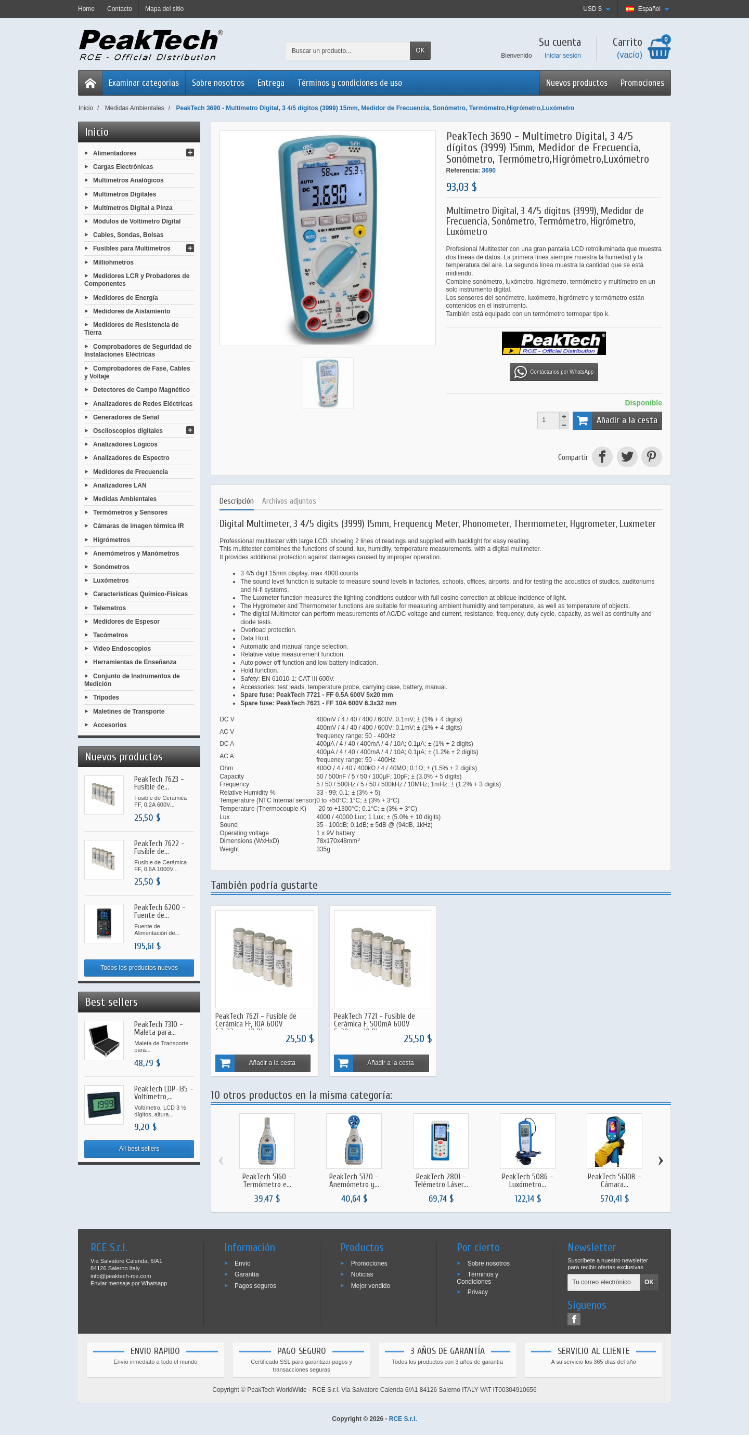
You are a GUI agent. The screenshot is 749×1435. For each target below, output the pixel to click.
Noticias (362, 1273)
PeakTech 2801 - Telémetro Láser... (441, 1179)
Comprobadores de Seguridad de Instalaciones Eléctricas (137, 350)
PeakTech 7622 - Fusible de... (159, 847)
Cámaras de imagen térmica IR (138, 526)
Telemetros (109, 607)
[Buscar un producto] (348, 51)
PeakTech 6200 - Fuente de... (160, 911)
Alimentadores (114, 153)
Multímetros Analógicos (128, 180)
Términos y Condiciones (477, 1277)
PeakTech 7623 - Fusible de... (159, 783)
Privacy (478, 1291)
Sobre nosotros (218, 83)
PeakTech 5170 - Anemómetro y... (354, 1179)
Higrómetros (111, 539)
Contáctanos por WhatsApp (553, 372)
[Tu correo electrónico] (603, 1282)
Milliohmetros (113, 262)
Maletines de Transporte (128, 711)
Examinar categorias (144, 83)
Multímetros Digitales (124, 194)
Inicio (97, 132)
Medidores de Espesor (126, 621)
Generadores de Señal (126, 416)
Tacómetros (110, 635)
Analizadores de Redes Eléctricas (142, 403)
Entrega (271, 83)
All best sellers (139, 1148)
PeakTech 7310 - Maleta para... (158, 1028)
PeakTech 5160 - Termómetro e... (267, 1179)
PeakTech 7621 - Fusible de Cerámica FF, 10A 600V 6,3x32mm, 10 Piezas (255, 1023)
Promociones (642, 83)
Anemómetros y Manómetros (136, 553)
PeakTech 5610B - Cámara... (614, 1179)
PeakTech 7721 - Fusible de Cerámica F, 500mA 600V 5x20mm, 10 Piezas (373, 1023)
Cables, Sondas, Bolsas (128, 235)
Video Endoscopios (122, 648)
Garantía (247, 1273)
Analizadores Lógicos (125, 444)
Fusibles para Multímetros (132, 248)
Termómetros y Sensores (130, 512)
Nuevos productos (577, 83)
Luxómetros (111, 580)
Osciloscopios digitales (128, 431)
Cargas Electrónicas (123, 166)
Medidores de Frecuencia (130, 471)
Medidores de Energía (125, 297)
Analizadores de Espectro (131, 458)
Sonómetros (111, 567)
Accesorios (110, 724)
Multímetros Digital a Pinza (133, 207)
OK (420, 50)
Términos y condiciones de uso (350, 83)
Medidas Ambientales (125, 499)
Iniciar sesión (563, 55)
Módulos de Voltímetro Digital (136, 221)
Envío (243, 1262)
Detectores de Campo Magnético (141, 389)
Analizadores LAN (120, 485)
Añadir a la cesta (615, 420)
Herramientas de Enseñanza (134, 662)
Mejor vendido (370, 1284)
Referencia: (463, 170)
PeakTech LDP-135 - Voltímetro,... (163, 1093)
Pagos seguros (255, 1284)
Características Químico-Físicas (140, 594)
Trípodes (106, 697)
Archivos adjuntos (289, 501)
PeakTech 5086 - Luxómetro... (527, 1179)
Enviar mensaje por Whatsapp (129, 1283)
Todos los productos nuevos (139, 967)
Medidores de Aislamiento (131, 310)
